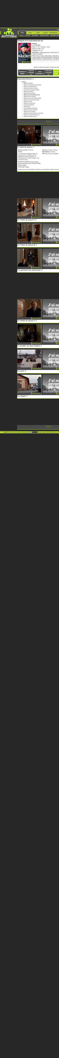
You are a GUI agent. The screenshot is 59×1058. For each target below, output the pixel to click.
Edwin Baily (54, 52)
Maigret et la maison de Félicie (31, 99)
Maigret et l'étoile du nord (30, 116)
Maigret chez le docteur (29, 111)
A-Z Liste (27, 35)
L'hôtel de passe (25, 147)
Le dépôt (22, 396)
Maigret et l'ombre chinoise (30, 109)
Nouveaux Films (44, 35)
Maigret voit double (28, 91)
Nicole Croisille (36, 163)
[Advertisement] (29, 13)
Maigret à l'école (28, 101)
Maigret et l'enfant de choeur (31, 88)
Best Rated (35, 35)
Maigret (24, 81)
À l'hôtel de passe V (26, 321)
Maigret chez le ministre (30, 96)
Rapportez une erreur (8, 432)
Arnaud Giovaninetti (46, 57)
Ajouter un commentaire (42, 169)
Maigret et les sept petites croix (31, 114)
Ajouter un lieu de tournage (41, 67)
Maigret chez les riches (29, 93)
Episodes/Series (25, 79)
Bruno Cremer (40, 55)
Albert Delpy (48, 55)
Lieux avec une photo (48, 72)
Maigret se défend (28, 83)
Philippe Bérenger (45, 52)
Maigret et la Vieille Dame (30, 86)
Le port (21, 371)
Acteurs (45, 32)
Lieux (30, 32)
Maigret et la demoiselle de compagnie (33, 113)
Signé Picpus (27, 106)
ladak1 (24, 165)
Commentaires (31, 169)
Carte (38, 32)
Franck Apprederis (37, 54)
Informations (53, 32)
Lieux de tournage (31, 72)
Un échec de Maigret (29, 104)
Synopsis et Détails (22, 72)
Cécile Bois (55, 55)
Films (22, 32)
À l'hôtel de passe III (26, 245)
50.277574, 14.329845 (52, 153)
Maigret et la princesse (29, 103)
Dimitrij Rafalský (36, 58)
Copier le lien (22, 169)
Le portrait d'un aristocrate (29, 270)
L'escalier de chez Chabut (29, 346)
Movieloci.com (53, 432)
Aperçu (21, 35)
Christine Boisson (47, 58)
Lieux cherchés (40, 72)
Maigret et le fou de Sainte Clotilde (32, 98)
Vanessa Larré (36, 57)
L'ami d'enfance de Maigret (30, 108)
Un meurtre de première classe (31, 89)
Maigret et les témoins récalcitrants (32, 84)
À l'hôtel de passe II (26, 220)
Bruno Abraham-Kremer (24, 163)
